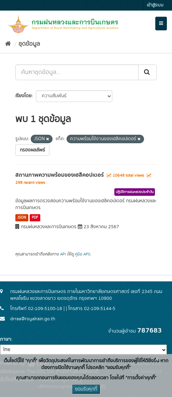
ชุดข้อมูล (29, 44)
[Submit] (147, 72)
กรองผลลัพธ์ (32, 150)
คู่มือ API (82, 254)
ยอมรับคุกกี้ (86, 389)
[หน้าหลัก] (8, 44)
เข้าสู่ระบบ (155, 5)
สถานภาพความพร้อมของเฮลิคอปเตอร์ (59, 175)
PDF (35, 217)
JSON (21, 217)
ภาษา (5, 339)
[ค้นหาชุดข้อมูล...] (77, 72)
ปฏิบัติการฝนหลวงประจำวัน (135, 192)
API (63, 254)
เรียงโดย (23, 95)
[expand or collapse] (161, 23)
